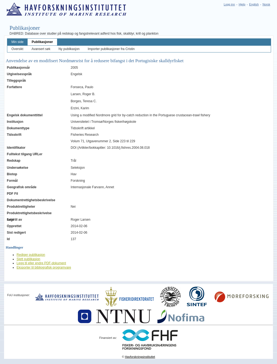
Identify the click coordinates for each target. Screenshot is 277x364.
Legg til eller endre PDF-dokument (41, 263)
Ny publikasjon (69, 49)
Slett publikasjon (28, 259)
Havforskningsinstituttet (140, 356)
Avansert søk (40, 49)
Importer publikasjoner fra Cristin (111, 49)
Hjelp (242, 4)
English (254, 4)
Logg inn (229, 4)
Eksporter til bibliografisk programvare (44, 267)
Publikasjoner (42, 42)
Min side (17, 42)
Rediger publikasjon (31, 255)
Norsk (266, 4)
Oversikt (17, 49)
